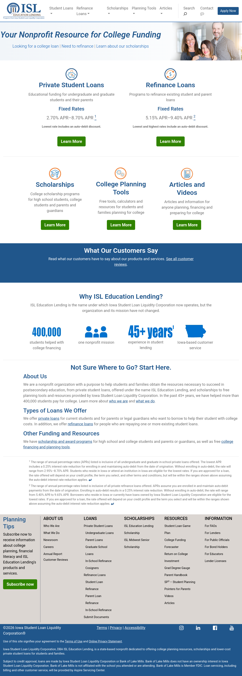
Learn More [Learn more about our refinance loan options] (170, 141)
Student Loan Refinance (94, 585)
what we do (145, 401)
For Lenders (213, 533)
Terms (102, 627)
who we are (118, 401)
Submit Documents (96, 617)
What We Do (52, 533)
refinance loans (80, 424)
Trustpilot (121, 273)
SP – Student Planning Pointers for (179, 585)
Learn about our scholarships (122, 46)
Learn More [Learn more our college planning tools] (121, 224)
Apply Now (228, 11)
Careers (49, 547)
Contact (206, 11)
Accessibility (135, 627)
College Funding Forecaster (175, 543)
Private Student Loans (71, 85)
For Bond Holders (216, 547)
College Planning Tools (121, 188)
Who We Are (52, 526)
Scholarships (117, 8)
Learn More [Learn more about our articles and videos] (187, 224)
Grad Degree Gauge (177, 568)
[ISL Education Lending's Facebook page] (215, 627)
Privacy (116, 627)
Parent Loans (94, 540)
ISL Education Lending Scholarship (138, 529)
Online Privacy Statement (105, 641)
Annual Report (53, 554)
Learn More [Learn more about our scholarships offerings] (55, 224)
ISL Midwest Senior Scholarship (137, 543)
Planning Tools (144, 8)
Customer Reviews (56, 560)
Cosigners (92, 568)
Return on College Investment (176, 557)
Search (189, 11)
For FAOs (211, 526)
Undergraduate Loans (99, 533)
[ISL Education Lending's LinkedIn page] (198, 627)
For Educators (214, 554)
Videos (169, 596)
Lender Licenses (215, 561)
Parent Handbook (175, 575)
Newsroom (51, 540)
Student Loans (61, 8)
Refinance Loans (85, 11)
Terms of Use (73, 641)
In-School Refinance (98, 561)
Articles (165, 8)
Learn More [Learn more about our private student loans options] (71, 141)
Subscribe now (20, 584)
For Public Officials (217, 540)
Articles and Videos (187, 188)
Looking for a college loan (36, 46)
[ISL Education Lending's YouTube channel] (232, 627)
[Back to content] (90, 480)
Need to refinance (77, 46)
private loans (48, 418)
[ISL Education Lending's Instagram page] (181, 627)
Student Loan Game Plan (177, 529)
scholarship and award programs (65, 441)
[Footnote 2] (194, 117)
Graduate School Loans (96, 550)
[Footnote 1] (95, 117)
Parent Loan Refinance (93, 599)
